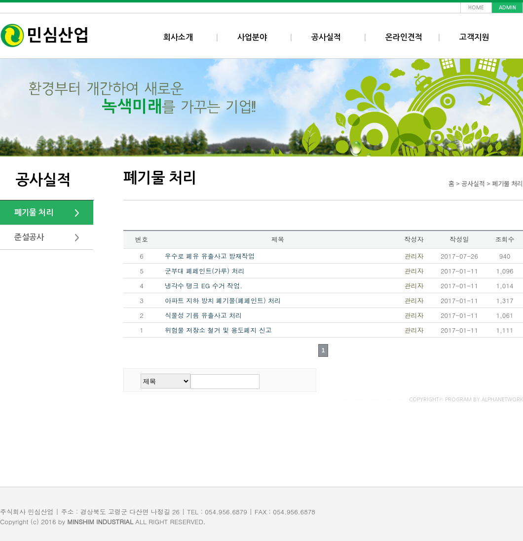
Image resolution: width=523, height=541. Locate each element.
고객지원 (474, 37)
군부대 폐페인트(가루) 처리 (204, 270)
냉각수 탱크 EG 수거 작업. (203, 285)
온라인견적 (403, 37)
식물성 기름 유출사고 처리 (203, 315)
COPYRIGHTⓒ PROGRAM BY (432, 399)
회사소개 (178, 37)
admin (507, 7)
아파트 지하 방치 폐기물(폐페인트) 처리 (223, 300)
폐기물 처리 (33, 212)
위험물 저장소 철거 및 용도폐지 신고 (218, 330)
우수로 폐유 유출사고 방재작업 (210, 256)
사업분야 (252, 37)
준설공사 (29, 237)
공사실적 (326, 37)
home (476, 7)
